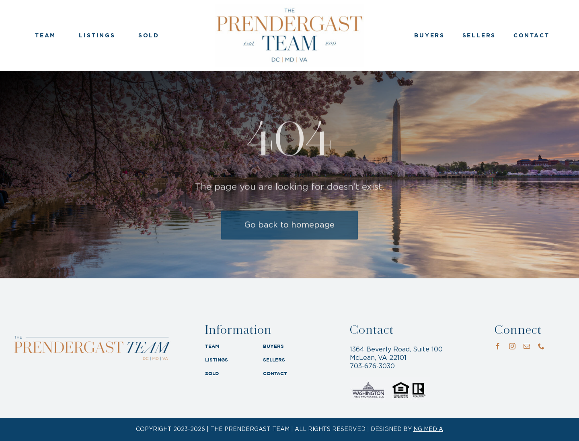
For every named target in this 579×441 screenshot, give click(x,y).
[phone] (541, 346)
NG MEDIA (428, 429)
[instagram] (512, 346)
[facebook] (498, 346)
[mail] (527, 346)
